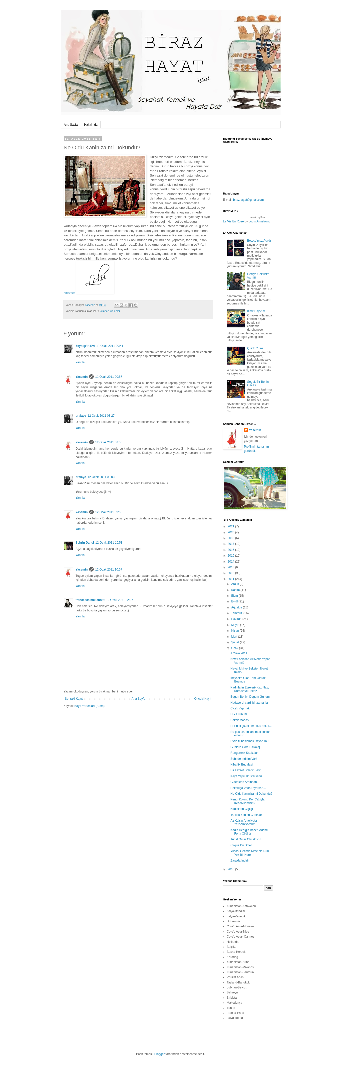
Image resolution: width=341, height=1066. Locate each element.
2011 (231, 579)
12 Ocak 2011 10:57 (108, 569)
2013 (231, 567)
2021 (231, 526)
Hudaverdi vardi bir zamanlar (249, 702)
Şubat (235, 642)
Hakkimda (90, 124)
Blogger (159, 1054)
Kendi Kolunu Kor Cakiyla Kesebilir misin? (247, 801)
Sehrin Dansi (85, 542)
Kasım (235, 590)
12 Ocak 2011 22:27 (119, 600)
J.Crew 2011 (238, 653)
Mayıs (235, 625)
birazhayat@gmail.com (248, 199)
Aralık (235, 584)
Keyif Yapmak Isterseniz (246, 776)
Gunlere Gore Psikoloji (245, 747)
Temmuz (237, 613)
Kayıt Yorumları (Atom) (89, 706)
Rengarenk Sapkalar (244, 753)
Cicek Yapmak (239, 708)
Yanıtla (80, 362)
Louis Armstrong (259, 221)
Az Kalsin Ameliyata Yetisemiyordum (243, 822)
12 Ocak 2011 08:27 (101, 415)
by (246, 221)
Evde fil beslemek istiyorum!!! (249, 741)
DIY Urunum (238, 714)
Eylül (234, 601)
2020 (231, 532)
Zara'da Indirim (240, 860)
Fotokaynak (69, 293)
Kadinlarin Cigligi (241, 809)
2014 (231, 561)
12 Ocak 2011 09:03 (101, 477)
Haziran (236, 619)
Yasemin (82, 377)
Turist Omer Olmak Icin (245, 839)
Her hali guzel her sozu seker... (251, 726)
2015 (231, 555)
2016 (231, 550)
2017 (231, 544)
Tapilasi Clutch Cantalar (246, 815)
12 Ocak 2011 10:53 (108, 542)
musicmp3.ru (258, 217)
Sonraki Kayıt (74, 698)
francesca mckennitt (90, 600)
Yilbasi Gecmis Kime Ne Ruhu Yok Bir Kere (250, 852)
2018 (231, 538)
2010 (231, 869)
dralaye (81, 415)
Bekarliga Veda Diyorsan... (248, 788)
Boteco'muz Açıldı (259, 240)
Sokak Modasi (239, 720)
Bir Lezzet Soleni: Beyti (245, 770)
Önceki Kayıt (202, 698)
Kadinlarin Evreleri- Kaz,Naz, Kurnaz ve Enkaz (249, 689)
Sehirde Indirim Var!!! (244, 759)
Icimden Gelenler (110, 310)
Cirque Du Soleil (241, 845)
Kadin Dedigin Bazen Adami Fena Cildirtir (249, 831)
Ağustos (237, 607)
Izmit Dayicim (256, 311)
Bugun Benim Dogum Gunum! (250, 696)
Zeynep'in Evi (85, 346)
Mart (234, 636)
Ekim (235, 595)
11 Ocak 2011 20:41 (109, 346)
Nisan (235, 630)
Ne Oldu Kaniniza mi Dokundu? (251, 793)
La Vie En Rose (233, 221)
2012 (231, 573)
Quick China (255, 348)
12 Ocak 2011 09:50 (108, 512)
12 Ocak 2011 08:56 (108, 442)
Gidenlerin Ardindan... (244, 782)
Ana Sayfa (71, 124)
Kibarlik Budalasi (241, 764)
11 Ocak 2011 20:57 (108, 377)
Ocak (235, 648)
